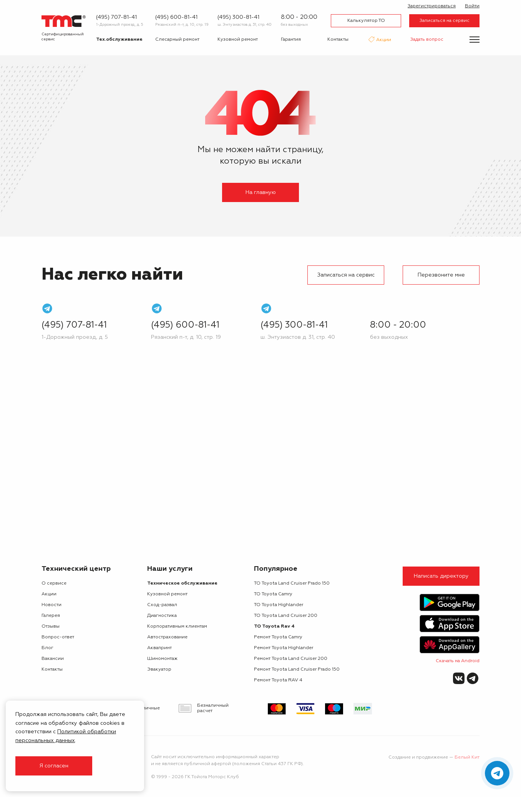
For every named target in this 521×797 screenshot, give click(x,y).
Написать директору (441, 576)
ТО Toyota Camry (273, 594)
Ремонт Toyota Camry (278, 637)
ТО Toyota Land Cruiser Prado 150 (292, 583)
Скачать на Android (458, 661)
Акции (383, 40)
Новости (51, 605)
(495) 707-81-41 (116, 17)
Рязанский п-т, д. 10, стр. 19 (182, 25)
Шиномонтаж (162, 658)
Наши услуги (169, 568)
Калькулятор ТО (366, 20)
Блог (47, 648)
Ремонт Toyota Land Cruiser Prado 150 (297, 669)
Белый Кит (467, 757)
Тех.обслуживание (119, 39)
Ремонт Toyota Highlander (283, 648)
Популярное (275, 568)
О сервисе (53, 583)
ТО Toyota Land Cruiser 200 (285, 615)
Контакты (337, 39)
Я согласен (53, 766)
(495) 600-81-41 (176, 17)
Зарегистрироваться (432, 6)
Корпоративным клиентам (177, 626)
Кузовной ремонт (237, 39)
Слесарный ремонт (177, 39)
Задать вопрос (426, 39)
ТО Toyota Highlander (278, 605)
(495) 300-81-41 (238, 17)
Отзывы (50, 626)
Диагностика (162, 615)
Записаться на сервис (445, 20)
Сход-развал (162, 605)
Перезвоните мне (441, 275)
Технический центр (76, 568)
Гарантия (291, 39)
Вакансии (52, 658)
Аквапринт (159, 648)
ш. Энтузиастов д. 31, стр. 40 (244, 25)
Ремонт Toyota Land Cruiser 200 (290, 658)
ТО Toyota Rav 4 (274, 626)
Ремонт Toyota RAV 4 (278, 680)
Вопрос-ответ (57, 637)
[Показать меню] (474, 39)
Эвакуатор (159, 669)
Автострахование (167, 637)
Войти (472, 6)
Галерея (50, 615)
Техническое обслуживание (182, 583)
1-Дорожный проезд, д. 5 (119, 25)
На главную (261, 192)
